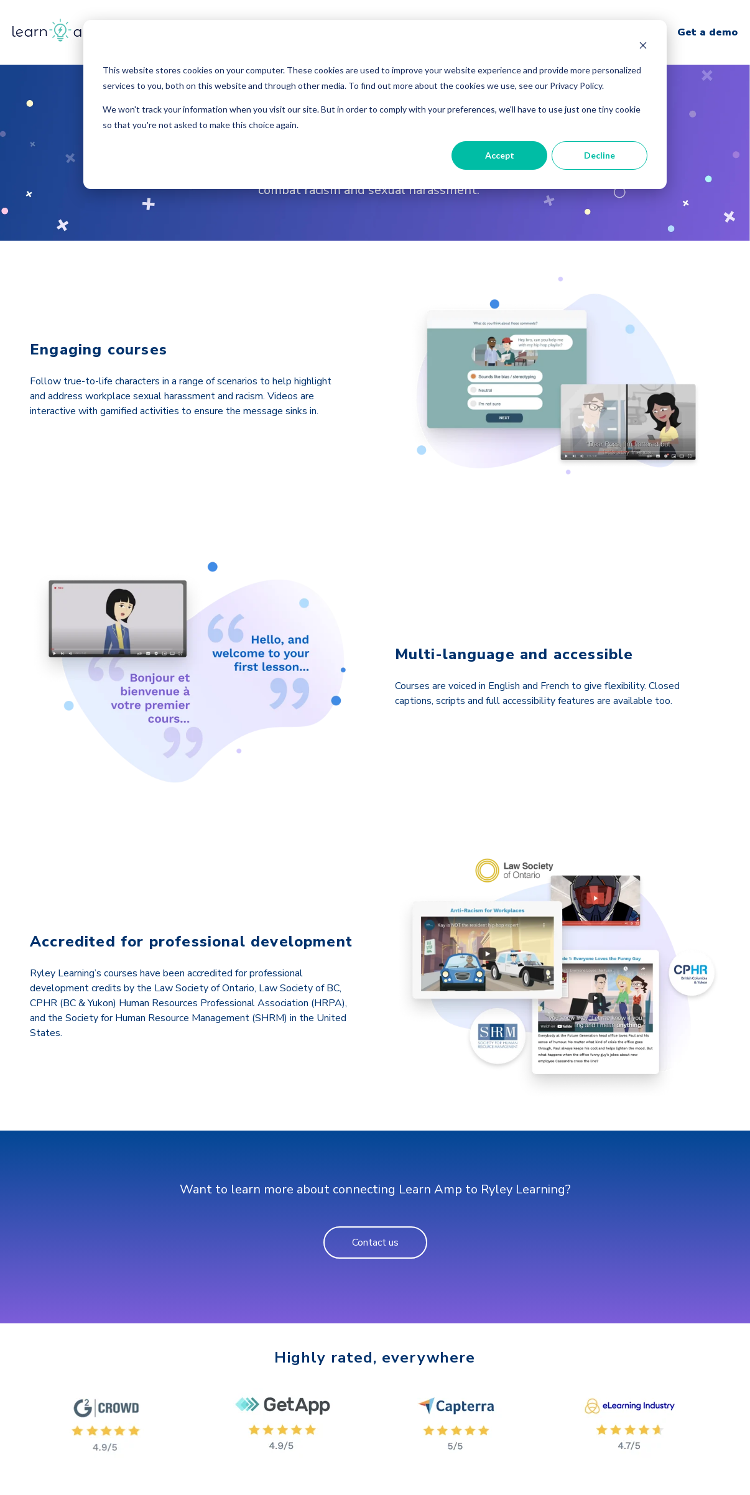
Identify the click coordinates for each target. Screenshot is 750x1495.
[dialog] (375, 104)
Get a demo (707, 32)
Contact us (375, 1242)
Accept (499, 155)
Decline (599, 155)
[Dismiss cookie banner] (643, 47)
